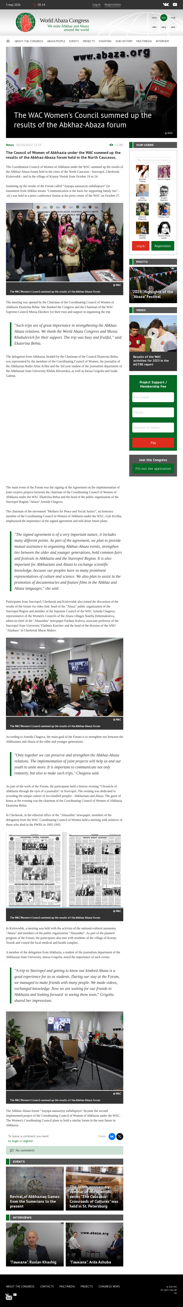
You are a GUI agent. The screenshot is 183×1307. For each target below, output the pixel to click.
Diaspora (105, 41)
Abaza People (56, 41)
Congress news (109, 1286)
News (10, 145)
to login (13, 1141)
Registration (113, 4)
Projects (89, 41)
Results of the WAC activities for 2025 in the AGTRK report (151, 360)
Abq (163, 27)
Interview (162, 41)
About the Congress (29, 41)
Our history (123, 41)
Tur (173, 17)
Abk (154, 27)
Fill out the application (153, 468)
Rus (154, 17)
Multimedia (144, 41)
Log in (96, 4)
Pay (153, 442)
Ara (173, 27)
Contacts (47, 1286)
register (28, 1141)
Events (74, 41)
